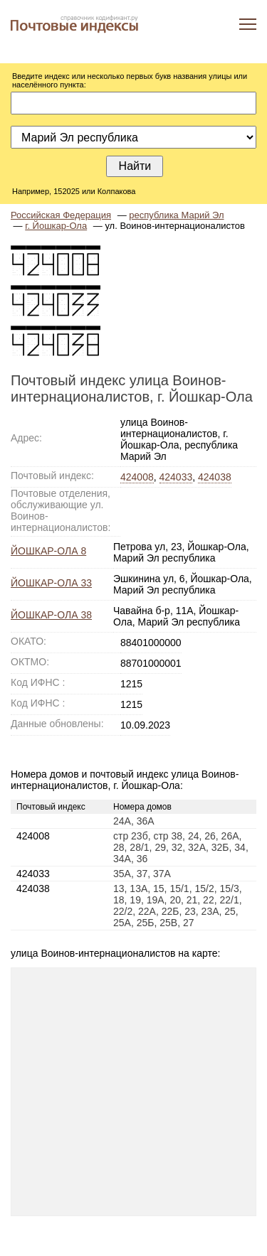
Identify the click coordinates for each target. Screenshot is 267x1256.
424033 (176, 477)
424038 (214, 477)
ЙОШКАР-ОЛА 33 (51, 583)
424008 (137, 477)
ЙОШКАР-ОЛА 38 (51, 615)
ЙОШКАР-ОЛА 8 (48, 551)
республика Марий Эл (176, 215)
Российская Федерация (61, 215)
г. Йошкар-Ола (56, 225)
